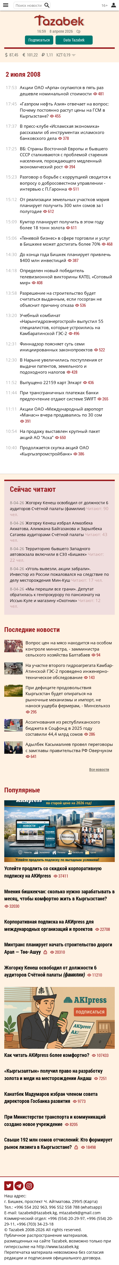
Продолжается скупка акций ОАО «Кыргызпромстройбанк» (54, 450)
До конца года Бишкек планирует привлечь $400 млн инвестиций (65, 257)
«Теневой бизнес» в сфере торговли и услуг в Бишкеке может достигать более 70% (65, 241)
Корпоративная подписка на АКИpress (49, 925)
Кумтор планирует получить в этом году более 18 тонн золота (62, 224)
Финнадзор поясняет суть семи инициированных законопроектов (56, 346)
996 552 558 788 (64, 1207)
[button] (47, 5)
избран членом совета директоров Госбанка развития (50, 1097)
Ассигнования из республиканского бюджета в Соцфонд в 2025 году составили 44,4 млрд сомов (63, 728)
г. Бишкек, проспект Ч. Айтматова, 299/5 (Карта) (50, 1201)
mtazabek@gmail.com (80, 1212)
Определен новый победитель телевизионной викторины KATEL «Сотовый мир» (66, 276)
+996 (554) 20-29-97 (66, 1218)
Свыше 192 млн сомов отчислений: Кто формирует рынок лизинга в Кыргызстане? (58, 1143)
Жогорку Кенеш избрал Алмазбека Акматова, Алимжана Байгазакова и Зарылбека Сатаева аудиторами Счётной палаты (56, 528)
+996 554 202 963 (30, 1207)
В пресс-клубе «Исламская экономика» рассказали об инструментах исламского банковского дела (62, 132)
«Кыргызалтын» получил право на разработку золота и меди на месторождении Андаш (53, 1074)
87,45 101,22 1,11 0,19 (40, 55)
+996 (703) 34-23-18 (35, 1224)
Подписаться (39, 40)
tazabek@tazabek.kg (37, 1212)
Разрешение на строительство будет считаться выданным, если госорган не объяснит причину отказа (61, 299)
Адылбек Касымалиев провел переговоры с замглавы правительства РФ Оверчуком (69, 747)
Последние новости (32, 629)
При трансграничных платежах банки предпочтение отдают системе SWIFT (59, 395)
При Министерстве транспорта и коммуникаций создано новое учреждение (55, 1120)
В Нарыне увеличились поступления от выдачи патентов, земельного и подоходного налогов (61, 366)
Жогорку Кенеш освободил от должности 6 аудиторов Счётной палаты (50, 971)
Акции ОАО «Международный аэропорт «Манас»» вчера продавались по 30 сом (61, 412)
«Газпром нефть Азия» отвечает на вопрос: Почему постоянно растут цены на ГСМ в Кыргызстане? (64, 110)
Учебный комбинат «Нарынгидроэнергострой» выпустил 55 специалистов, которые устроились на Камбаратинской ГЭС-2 (61, 324)
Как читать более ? (46, 1055)
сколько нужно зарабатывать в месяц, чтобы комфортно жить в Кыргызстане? (59, 895)
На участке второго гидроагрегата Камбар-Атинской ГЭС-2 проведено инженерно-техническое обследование (69, 671)
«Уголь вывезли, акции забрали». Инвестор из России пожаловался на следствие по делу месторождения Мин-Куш (59, 574)
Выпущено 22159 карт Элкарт (51, 382)
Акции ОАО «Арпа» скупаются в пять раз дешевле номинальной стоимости (61, 90)
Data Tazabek (73, 40)
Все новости (99, 769)
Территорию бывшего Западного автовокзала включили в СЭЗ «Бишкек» (50, 551)
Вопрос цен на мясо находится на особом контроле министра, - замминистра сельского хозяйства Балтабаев (69, 649)
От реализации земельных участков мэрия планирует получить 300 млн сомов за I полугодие (64, 205)
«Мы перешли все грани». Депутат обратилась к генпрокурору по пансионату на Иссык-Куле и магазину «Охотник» (55, 594)
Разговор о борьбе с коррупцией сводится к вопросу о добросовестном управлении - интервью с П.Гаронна (65, 183)
